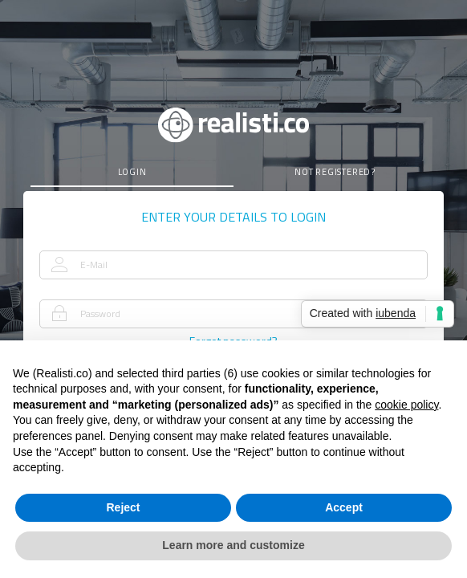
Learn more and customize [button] (233, 545)
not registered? (335, 171)
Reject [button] (123, 507)
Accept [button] (344, 507)
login (132, 171)
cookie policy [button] (406, 404)
